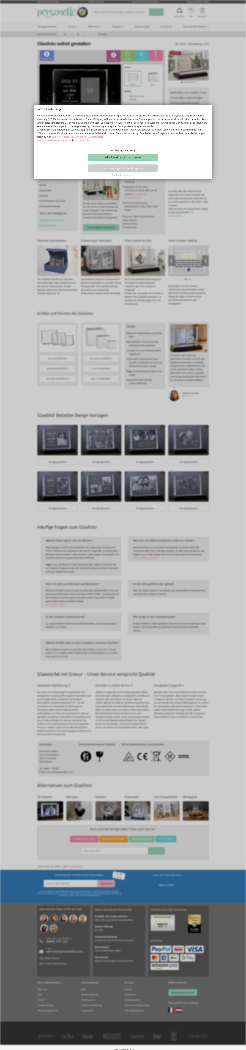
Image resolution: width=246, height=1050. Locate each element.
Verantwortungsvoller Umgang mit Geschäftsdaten (77, 136)
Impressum (66, 140)
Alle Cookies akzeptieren (123, 157)
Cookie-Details (81, 140)
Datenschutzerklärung (47, 140)
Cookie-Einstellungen (123, 175)
